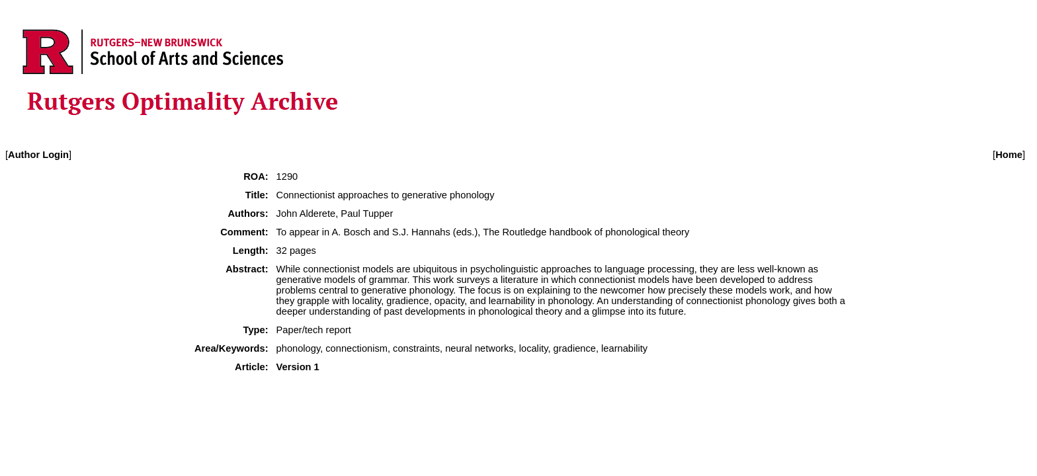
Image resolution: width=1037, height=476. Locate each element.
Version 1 (297, 367)
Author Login (38, 154)
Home (1008, 154)
